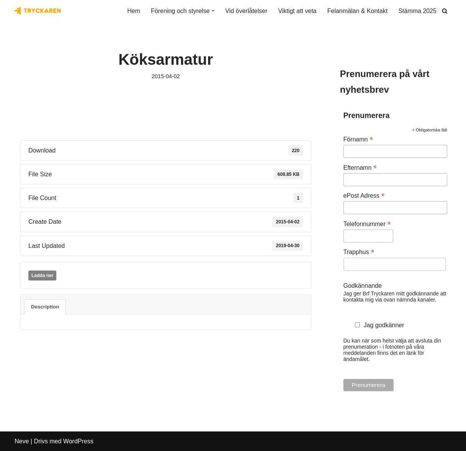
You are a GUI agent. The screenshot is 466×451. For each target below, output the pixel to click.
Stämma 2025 (417, 11)
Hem (133, 11)
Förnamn (358, 139)
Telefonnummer (367, 224)
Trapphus (358, 252)
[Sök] (445, 11)
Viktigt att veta (297, 11)
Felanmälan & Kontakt (357, 11)
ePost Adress (364, 195)
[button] (213, 10)
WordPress (78, 441)
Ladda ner (42, 275)
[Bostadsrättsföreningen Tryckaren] (38, 11)
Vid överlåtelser (246, 11)
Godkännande (362, 285)
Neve (22, 441)
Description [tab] (45, 307)
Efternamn (360, 167)
